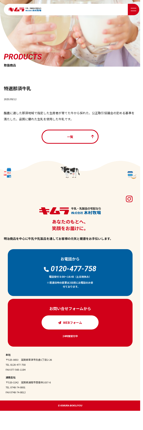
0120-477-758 (17, 364)
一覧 (70, 136)
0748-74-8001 (17, 387)
